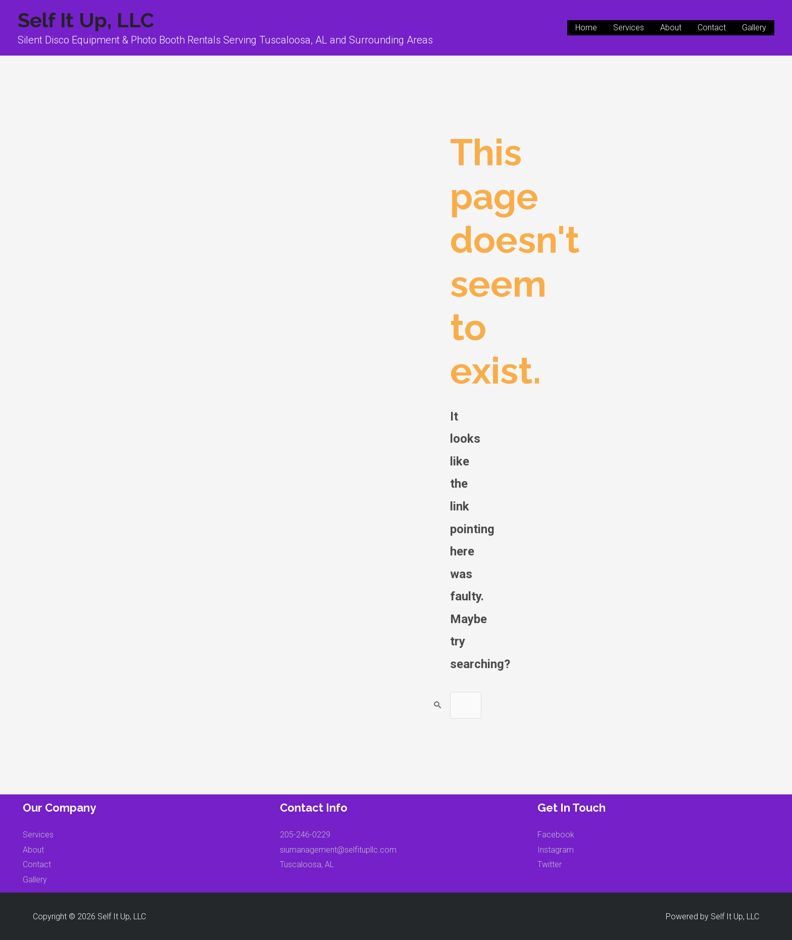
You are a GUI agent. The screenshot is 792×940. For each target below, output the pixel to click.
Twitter (549, 864)
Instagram (555, 850)
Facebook (555, 834)
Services (628, 27)
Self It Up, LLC (86, 20)
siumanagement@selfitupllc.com (338, 850)
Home (586, 27)
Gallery (754, 27)
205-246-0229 (305, 834)
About (670, 27)
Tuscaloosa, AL (307, 864)
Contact (712, 27)
